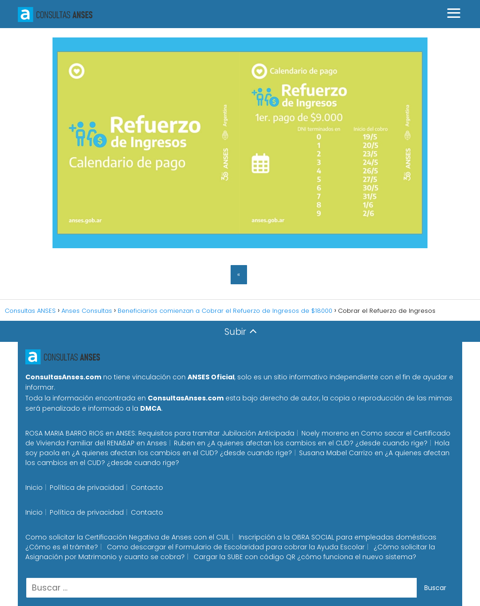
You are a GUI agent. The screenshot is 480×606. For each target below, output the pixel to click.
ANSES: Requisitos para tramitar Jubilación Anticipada (205, 433)
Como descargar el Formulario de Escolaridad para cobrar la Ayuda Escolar (236, 547)
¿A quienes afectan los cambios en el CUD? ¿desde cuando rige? (317, 443)
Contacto (147, 487)
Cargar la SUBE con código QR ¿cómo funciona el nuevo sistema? (305, 557)
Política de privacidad (87, 487)
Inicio (34, 487)
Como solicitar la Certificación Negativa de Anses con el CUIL (127, 537)
